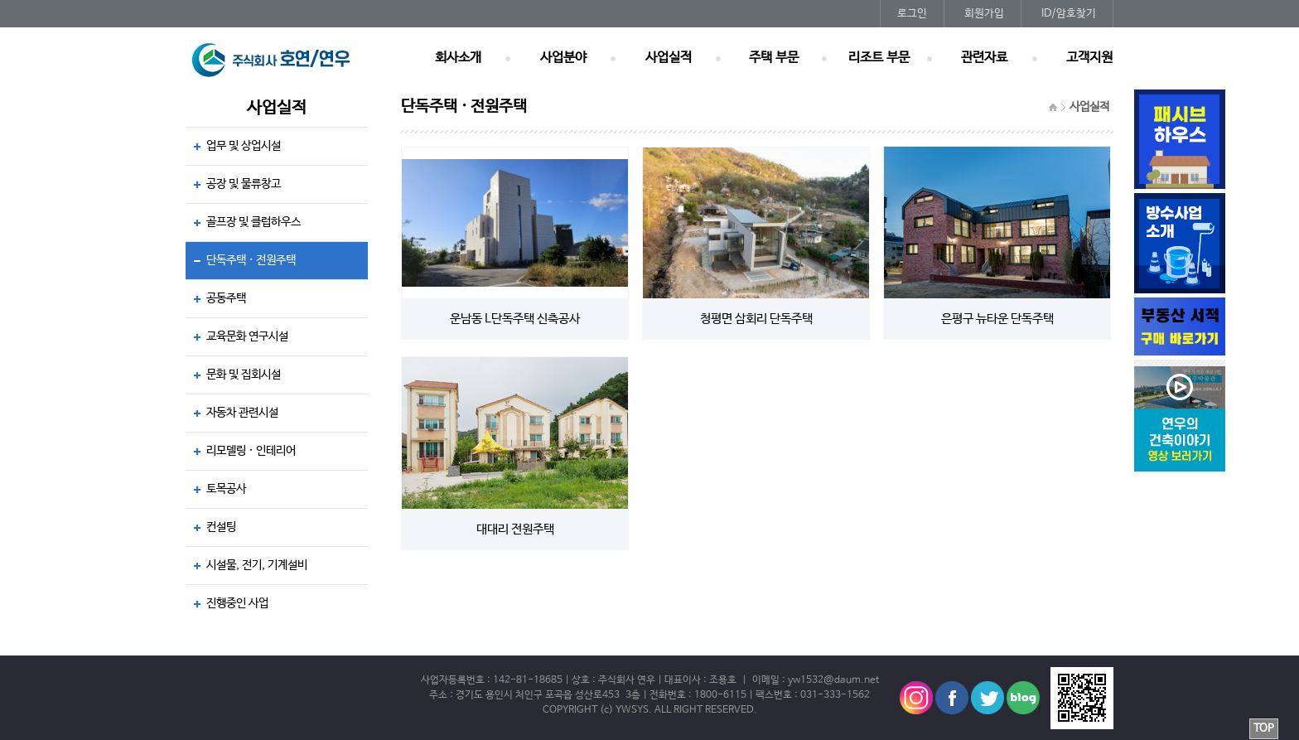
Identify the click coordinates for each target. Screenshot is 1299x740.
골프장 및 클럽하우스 (253, 222)
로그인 (912, 13)
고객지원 (1089, 58)
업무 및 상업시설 (243, 145)
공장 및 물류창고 (243, 184)
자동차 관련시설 (242, 412)
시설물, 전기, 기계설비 (256, 565)
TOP (1263, 729)
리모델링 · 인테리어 (251, 450)
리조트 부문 (879, 58)
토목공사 (226, 489)
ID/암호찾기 (1068, 13)
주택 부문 (774, 58)
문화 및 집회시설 (243, 374)
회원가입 (984, 13)
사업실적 (668, 58)
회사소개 (458, 58)
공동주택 (226, 298)
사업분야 (563, 58)
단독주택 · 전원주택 (251, 260)
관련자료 (984, 58)
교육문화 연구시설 (247, 336)
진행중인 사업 (237, 603)
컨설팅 (221, 527)
